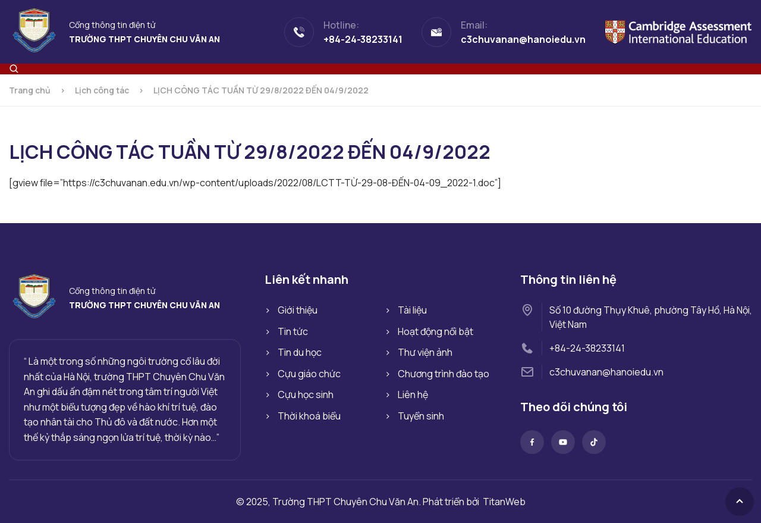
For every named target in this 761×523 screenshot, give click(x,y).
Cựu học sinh (306, 394)
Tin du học (300, 352)
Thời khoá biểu (309, 415)
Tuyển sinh (421, 415)
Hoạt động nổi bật (435, 331)
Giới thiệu (297, 310)
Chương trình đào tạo (443, 373)
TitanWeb (504, 501)
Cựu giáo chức (309, 373)
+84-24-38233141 (587, 348)
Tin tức (293, 331)
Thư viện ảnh (425, 352)
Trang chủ (30, 90)
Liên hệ (413, 394)
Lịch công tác (102, 90)
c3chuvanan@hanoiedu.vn (606, 371)
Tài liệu (412, 310)
